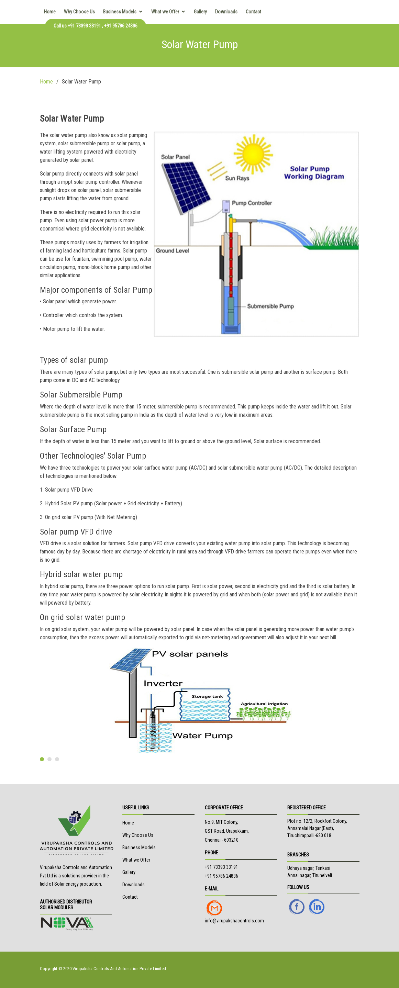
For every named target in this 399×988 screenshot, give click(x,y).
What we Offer (165, 11)
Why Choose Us (79, 11)
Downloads (226, 11)
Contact (253, 11)
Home (50, 11)
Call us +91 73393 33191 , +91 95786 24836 (95, 26)
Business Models (119, 11)
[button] (42, 759)
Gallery (200, 11)
